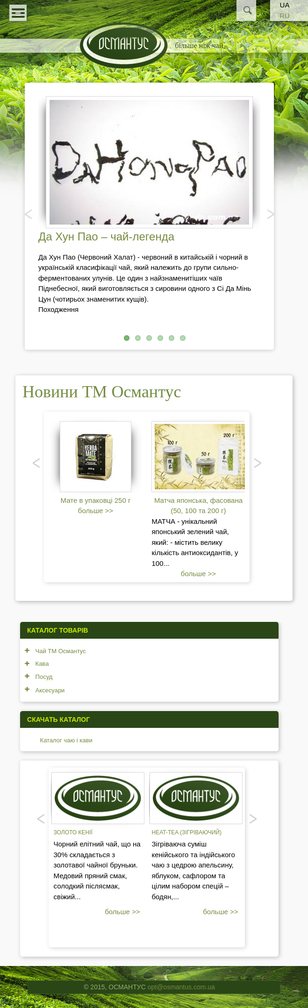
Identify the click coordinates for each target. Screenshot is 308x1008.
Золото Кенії (72, 832)
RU (284, 16)
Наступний (269, 214)
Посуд (44, 676)
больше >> (95, 511)
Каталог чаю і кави (66, 740)
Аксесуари (50, 690)
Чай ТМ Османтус (61, 651)
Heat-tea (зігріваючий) (186, 832)
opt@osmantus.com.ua (181, 987)
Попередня (29, 214)
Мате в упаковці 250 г (96, 500)
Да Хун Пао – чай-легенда (106, 236)
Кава (42, 663)
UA (285, 5)
